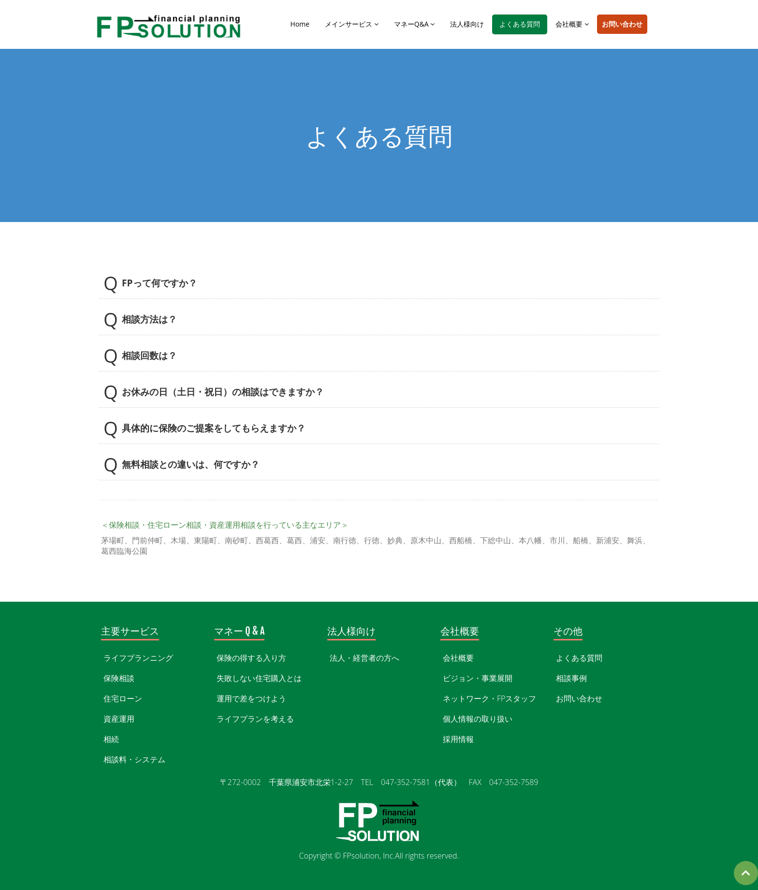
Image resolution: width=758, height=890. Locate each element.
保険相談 (118, 678)
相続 (111, 739)
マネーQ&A (414, 24)
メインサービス (352, 24)
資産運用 (118, 718)
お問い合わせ (622, 24)
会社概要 (572, 24)
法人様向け (467, 24)
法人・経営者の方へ (364, 658)
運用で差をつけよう (251, 698)
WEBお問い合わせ (118, 571)
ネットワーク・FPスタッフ (489, 698)
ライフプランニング (138, 658)
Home (300, 24)
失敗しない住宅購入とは (259, 678)
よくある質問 (519, 24)
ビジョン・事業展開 (477, 678)
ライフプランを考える (255, 718)
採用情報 (458, 739)
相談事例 (571, 678)
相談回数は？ (149, 355)
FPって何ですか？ (159, 282)
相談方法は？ (149, 318)
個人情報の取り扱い (477, 718)
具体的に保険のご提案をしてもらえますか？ (214, 427)
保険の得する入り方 (251, 658)
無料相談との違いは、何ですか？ (191, 464)
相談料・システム (134, 759)
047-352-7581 (37, 571)
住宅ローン (122, 698)
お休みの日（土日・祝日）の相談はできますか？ (223, 391)
